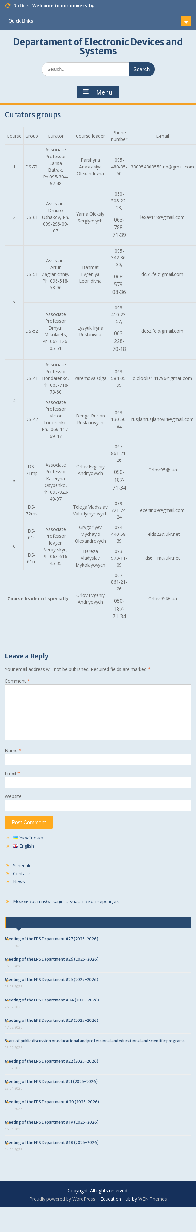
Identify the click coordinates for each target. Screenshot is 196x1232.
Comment (17, 681)
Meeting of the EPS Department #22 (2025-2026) (51, 1061)
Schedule (22, 865)
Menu (97, 92)
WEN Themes (152, 1199)
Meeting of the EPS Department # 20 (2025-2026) (52, 1101)
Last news (23, 922)
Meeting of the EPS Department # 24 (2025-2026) (52, 1000)
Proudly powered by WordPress (62, 1199)
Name (13, 750)
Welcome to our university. (63, 6)
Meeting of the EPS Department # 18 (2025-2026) (51, 1142)
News (19, 882)
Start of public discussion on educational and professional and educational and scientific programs (95, 1040)
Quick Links (20, 21)
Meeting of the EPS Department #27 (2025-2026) (51, 938)
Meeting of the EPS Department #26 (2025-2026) (51, 959)
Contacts (22, 873)
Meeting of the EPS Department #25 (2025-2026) (51, 979)
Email (12, 773)
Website (13, 796)
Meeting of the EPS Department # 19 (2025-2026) (51, 1122)
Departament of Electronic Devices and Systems (98, 46)
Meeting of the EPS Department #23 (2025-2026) (51, 1020)
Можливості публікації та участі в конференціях (66, 901)
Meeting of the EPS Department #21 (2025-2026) (51, 1081)
